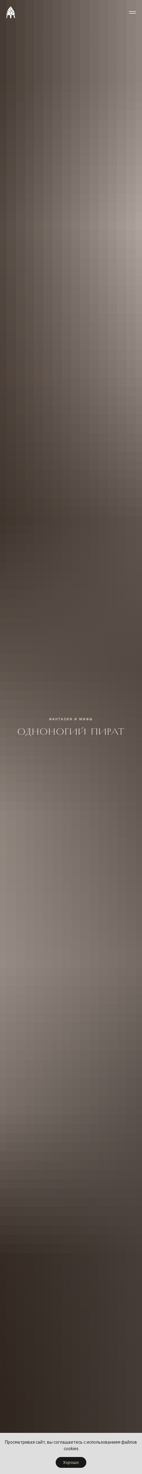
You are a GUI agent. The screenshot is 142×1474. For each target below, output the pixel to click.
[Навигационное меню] (132, 12)
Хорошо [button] (71, 1462)
